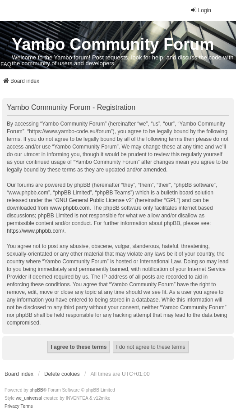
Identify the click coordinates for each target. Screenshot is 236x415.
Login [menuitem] (200, 10)
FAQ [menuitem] (5, 64)
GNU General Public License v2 (93, 200)
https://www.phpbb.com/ (35, 231)
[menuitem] (12, 406)
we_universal (29, 398)
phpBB (36, 390)
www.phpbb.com (69, 208)
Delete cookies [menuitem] (62, 374)
